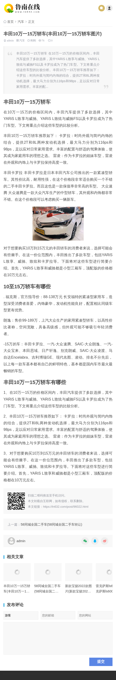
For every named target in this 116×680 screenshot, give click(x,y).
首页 (10, 22)
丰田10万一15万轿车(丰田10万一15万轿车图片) (16, 591)
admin (10, 40)
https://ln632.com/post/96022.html (65, 506)
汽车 (21, 22)
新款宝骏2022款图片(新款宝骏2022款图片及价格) (78, 591)
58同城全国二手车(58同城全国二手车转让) (51, 524)
